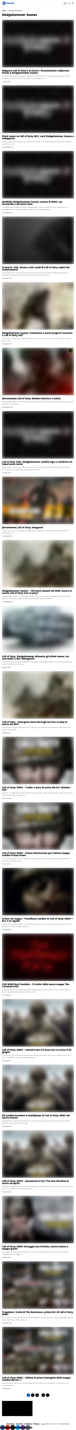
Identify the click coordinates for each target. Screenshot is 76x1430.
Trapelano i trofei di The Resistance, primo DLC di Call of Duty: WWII (37, 1313)
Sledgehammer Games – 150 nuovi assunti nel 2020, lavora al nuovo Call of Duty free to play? (37, 591)
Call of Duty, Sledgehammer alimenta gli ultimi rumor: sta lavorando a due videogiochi (35, 657)
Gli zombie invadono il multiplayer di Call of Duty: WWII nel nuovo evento (36, 1116)
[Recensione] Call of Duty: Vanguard (22, 527)
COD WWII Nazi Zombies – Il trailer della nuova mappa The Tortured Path (35, 985)
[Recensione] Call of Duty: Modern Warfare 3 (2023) (31, 398)
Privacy (36, 1424)
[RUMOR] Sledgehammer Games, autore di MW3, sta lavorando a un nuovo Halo (32, 202)
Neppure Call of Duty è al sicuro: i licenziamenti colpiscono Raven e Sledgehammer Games (35, 71)
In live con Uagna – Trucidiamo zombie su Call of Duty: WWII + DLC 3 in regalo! (37, 919)
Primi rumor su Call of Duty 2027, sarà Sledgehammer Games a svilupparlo (38, 137)
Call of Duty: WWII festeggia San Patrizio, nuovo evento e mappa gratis (35, 1247)
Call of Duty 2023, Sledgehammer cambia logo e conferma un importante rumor (37, 462)
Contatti (19, 1424)
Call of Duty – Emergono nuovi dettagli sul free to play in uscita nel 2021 (34, 723)
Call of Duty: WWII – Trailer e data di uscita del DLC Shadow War (36, 788)
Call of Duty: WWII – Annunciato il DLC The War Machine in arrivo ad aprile (35, 1182)
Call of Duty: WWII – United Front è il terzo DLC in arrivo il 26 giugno (36, 1051)
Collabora (28, 1424)
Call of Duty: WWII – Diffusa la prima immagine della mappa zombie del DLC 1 (36, 1378)
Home (4, 10)
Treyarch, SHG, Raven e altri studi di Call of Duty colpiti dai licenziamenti (36, 268)
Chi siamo (10, 1424)
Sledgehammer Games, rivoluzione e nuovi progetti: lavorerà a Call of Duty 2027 (37, 334)
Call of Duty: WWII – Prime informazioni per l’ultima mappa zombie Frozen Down (36, 854)
